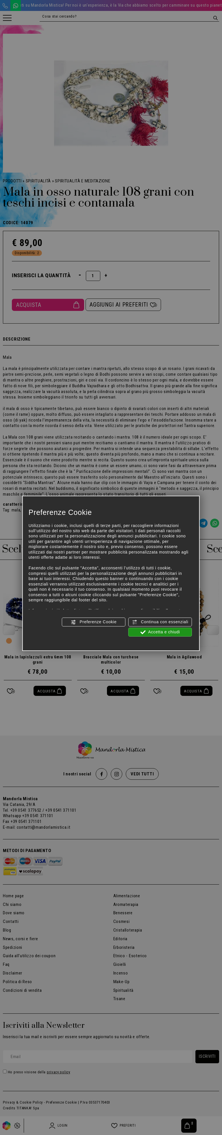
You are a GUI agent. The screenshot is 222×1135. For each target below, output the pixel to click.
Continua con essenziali (160, 622)
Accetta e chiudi (160, 632)
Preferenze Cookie (93, 622)
